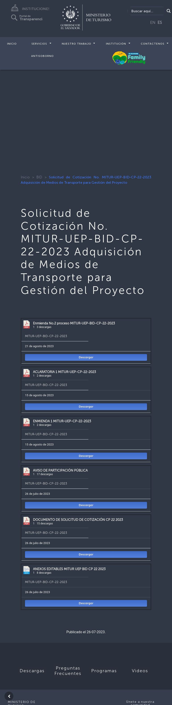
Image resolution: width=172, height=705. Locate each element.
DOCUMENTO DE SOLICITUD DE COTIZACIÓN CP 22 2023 (78, 520)
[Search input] (147, 11)
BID (39, 177)
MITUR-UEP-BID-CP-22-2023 (46, 336)
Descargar (86, 357)
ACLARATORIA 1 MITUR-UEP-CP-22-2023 (64, 372)
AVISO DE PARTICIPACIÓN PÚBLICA (60, 470)
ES (159, 22)
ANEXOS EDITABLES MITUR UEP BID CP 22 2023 (69, 569)
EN (152, 22)
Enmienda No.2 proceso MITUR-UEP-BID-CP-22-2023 (74, 323)
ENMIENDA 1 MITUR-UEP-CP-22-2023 (62, 421)
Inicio (12, 43)
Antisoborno (42, 55)
